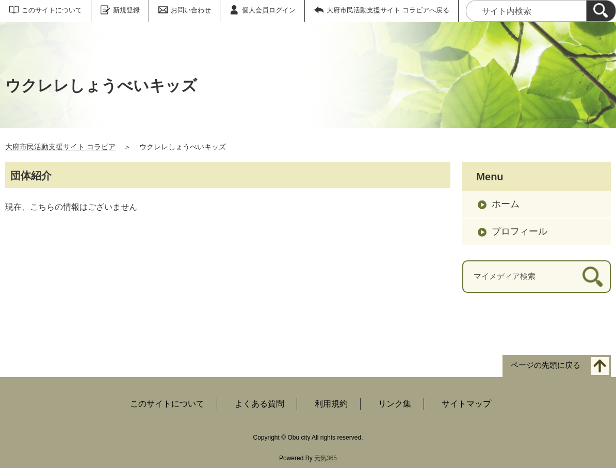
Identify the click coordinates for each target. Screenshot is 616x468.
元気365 (325, 458)
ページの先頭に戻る (545, 365)
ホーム (506, 204)
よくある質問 (259, 403)
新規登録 (126, 10)
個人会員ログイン (269, 10)
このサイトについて (52, 10)
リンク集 (394, 403)
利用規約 (331, 403)
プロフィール (519, 231)
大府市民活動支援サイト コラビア (60, 147)
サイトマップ (466, 403)
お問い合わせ (191, 10)
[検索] (601, 11)
